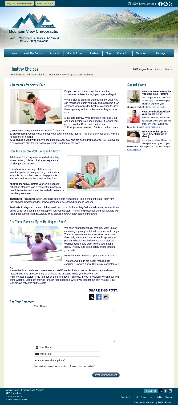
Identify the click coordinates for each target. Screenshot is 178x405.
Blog (108, 53)
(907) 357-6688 (147, 4)
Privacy (144, 397)
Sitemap (168, 397)
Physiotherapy (90, 58)
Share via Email (106, 297)
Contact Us (123, 53)
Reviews (94, 53)
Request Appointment (19, 3)
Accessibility (156, 397)
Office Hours (45, 3)
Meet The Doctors (33, 53)
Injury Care (47, 58)
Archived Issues (163, 69)
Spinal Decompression (22, 58)
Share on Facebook (99, 297)
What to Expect (75, 53)
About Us (55, 53)
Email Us (151, 391)
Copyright (125, 397)
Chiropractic (143, 53)
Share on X (92, 297)
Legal (135, 397)
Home (13, 53)
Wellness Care (68, 58)
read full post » (159, 107)
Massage (160, 53)
